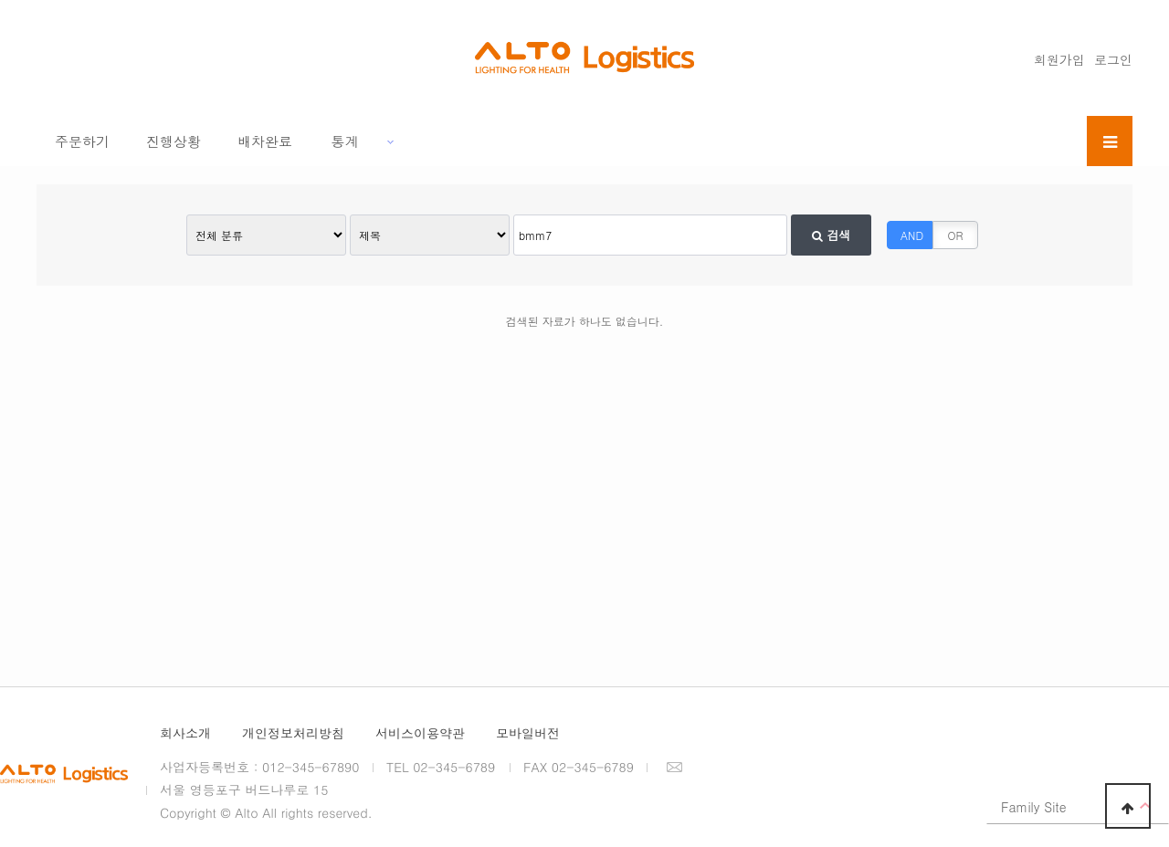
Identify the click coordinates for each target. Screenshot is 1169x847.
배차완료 (264, 141)
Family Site (1034, 807)
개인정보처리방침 (293, 733)
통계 (345, 141)
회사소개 (185, 733)
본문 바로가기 (0, 0)
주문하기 (82, 141)
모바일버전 (528, 733)
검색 (831, 235)
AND (911, 235)
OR (956, 235)
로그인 (1113, 59)
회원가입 (1059, 59)
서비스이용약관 (420, 733)
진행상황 (173, 141)
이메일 (674, 767)
